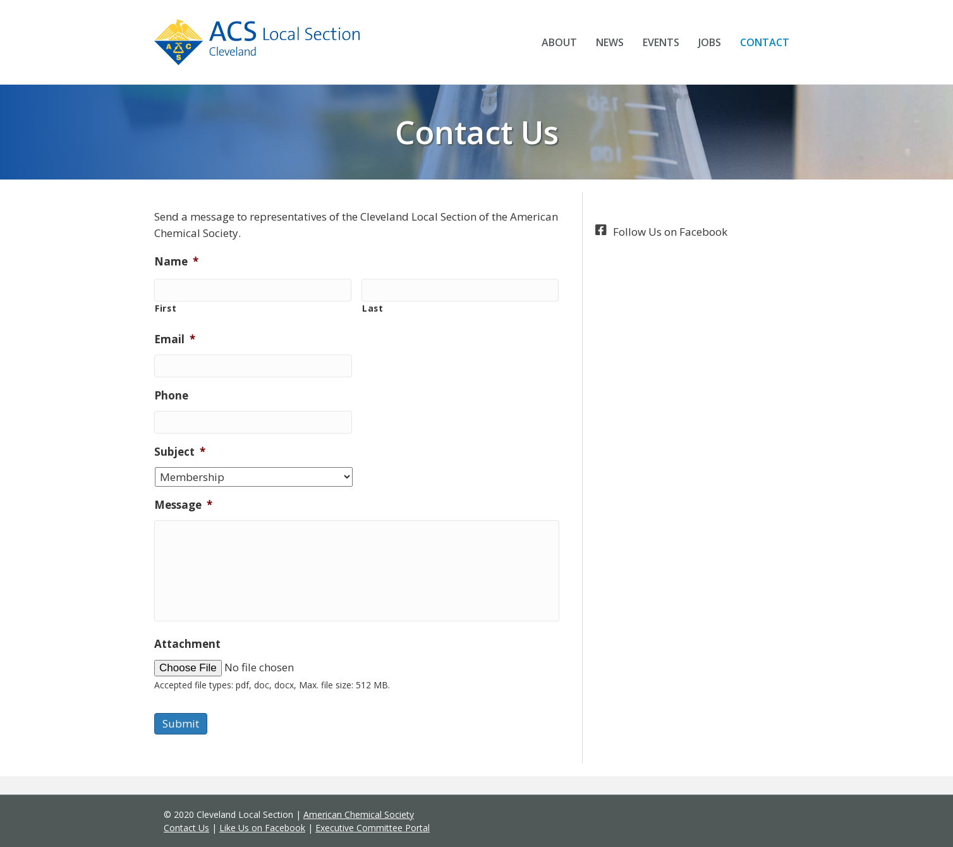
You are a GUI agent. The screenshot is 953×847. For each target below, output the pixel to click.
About (559, 42)
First (165, 308)
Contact (764, 42)
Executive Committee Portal (372, 828)
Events (661, 42)
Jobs (709, 42)
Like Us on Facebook (262, 828)
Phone (171, 396)
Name (176, 262)
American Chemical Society (358, 814)
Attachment (187, 644)
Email (174, 339)
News (610, 42)
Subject (179, 452)
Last (373, 308)
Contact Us (186, 828)
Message (183, 505)
